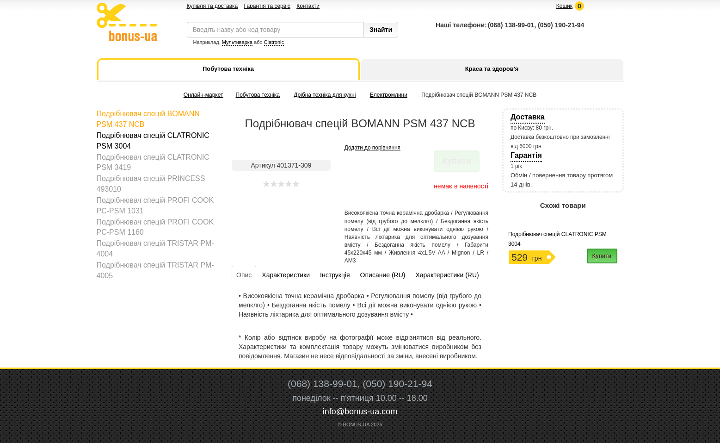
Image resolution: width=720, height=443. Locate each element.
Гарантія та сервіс (267, 6)
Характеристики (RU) (447, 275)
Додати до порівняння (372, 147)
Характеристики (286, 275)
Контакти (308, 6)
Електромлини (388, 95)
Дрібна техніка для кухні (325, 95)
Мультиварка (237, 42)
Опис (244, 275)
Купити (602, 256)
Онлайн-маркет (203, 95)
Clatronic (274, 42)
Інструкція (335, 275)
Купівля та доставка (212, 6)
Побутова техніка (258, 95)
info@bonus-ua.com (360, 411)
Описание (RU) (383, 275)
